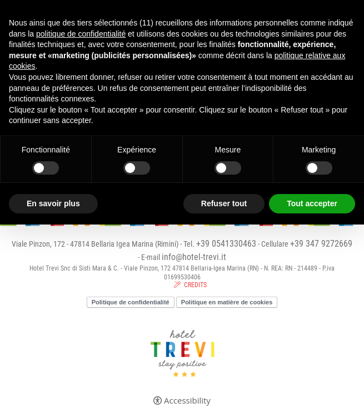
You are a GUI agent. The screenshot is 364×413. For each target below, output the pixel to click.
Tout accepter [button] (312, 203)
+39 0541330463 (226, 243)
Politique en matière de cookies (226, 302)
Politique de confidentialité (130, 302)
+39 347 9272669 (321, 243)
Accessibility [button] (187, 400)
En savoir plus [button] (53, 203)
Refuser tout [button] (224, 203)
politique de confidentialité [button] (81, 33)
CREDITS (195, 285)
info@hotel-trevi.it (194, 257)
